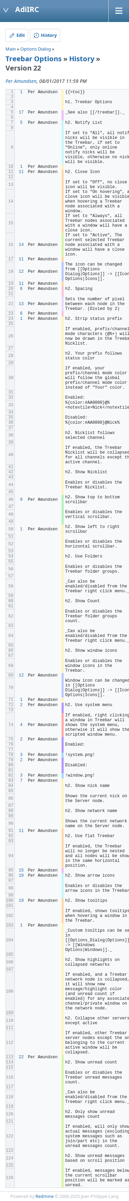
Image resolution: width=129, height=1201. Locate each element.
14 (21, 244)
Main (11, 49)
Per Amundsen (21, 81)
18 (21, 875)
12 (21, 271)
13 (21, 304)
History (81, 58)
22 (21, 1057)
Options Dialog (35, 49)
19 (21, 900)
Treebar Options (34, 58)
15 (21, 870)
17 (21, 112)
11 (21, 172)
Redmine (44, 1196)
